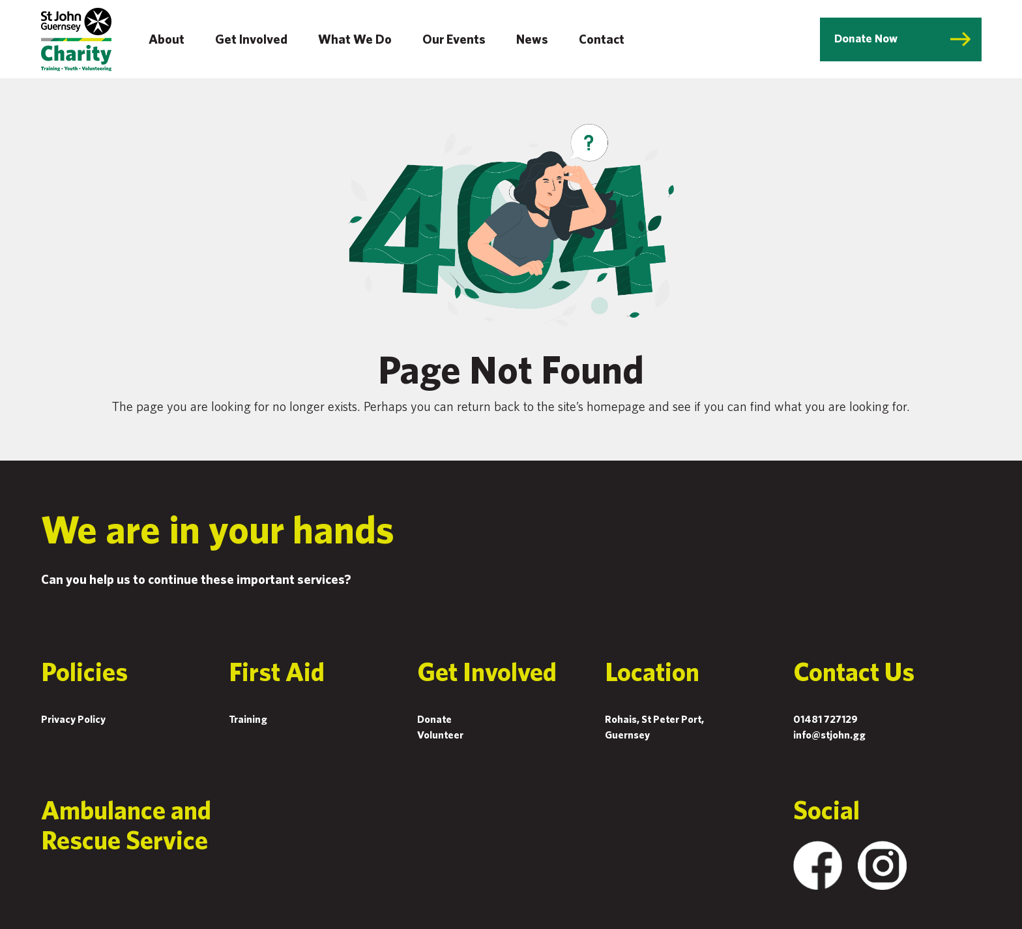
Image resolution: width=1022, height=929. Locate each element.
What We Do (355, 38)
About (166, 38)
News (532, 38)
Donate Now (866, 38)
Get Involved (251, 38)
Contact (601, 38)
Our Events (454, 38)
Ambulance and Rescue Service (126, 825)
